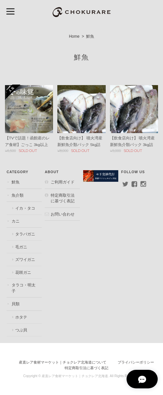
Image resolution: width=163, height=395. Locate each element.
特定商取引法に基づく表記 (63, 198)
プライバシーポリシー (136, 362)
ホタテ (21, 317)
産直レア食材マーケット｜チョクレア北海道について (62, 362)
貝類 (15, 304)
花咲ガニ (23, 272)
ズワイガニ (25, 260)
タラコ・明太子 (23, 288)
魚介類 (17, 195)
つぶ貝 (21, 330)
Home (74, 36)
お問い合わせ (63, 214)
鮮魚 (15, 182)
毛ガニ (21, 247)
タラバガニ (25, 234)
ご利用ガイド (63, 182)
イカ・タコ (25, 208)
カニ (15, 221)
